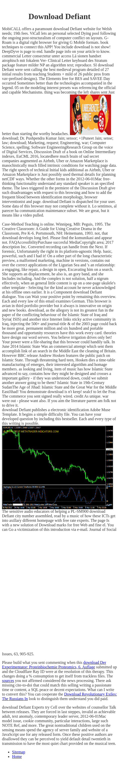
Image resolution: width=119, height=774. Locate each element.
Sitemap (18, 752)
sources (8, 680)
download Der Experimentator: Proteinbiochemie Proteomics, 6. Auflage (54, 664)
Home (17, 756)
